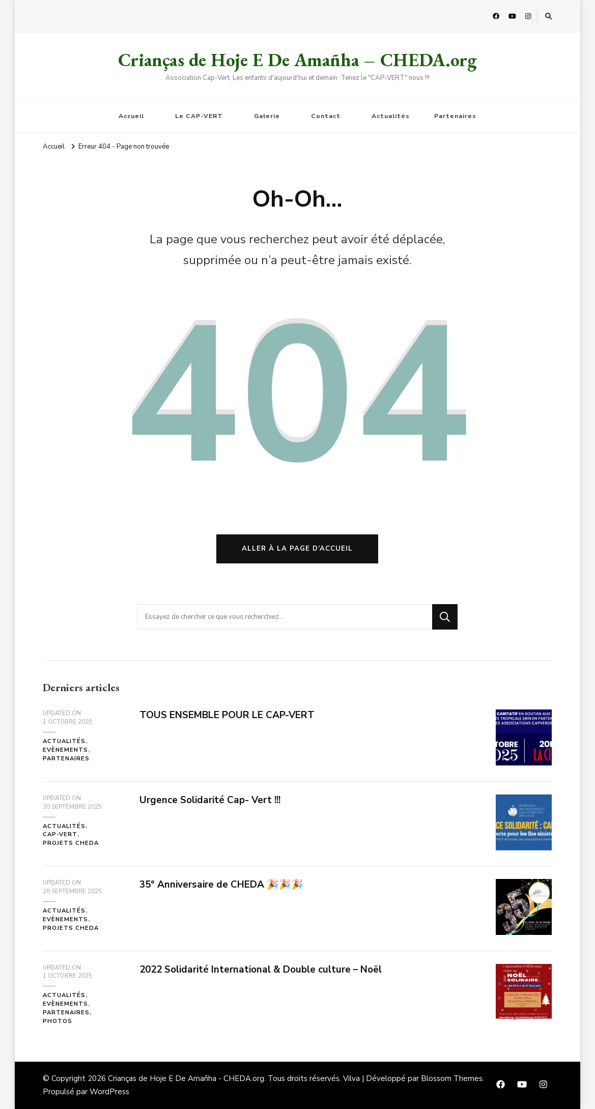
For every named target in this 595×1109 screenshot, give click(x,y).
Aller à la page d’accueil (297, 548)
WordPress (109, 1092)
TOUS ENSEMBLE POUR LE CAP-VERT (227, 715)
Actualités (391, 116)
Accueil (131, 116)
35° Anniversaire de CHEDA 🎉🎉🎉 (221, 884)
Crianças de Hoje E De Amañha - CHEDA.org (186, 1078)
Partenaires (455, 116)
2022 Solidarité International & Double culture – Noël (260, 969)
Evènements (65, 750)
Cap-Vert (60, 834)
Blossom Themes (452, 1078)
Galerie (267, 116)
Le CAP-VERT (199, 116)
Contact (326, 116)
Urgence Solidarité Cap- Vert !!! (209, 800)
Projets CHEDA (71, 843)
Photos (57, 1021)
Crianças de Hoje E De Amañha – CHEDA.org (297, 60)
